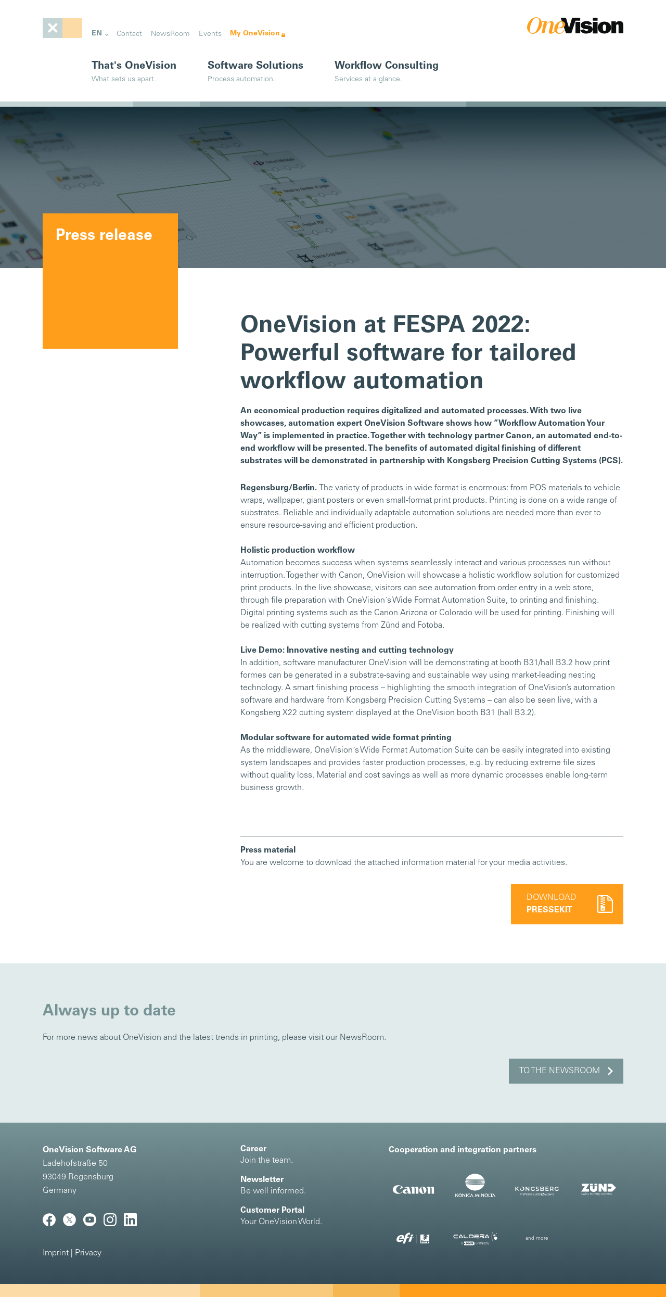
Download (552, 904)
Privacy (88, 1253)
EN (97, 33)
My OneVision (255, 33)
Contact (129, 34)
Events (210, 34)
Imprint (56, 1253)
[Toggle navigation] (62, 28)
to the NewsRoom (559, 1071)
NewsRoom (170, 34)
